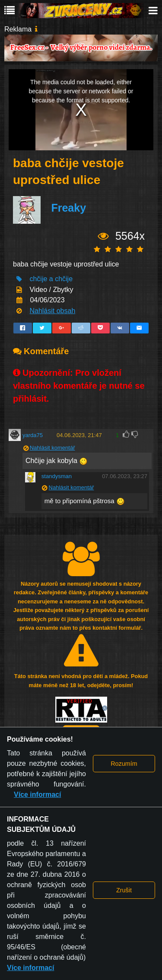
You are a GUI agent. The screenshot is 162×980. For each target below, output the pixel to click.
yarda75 (32, 435)
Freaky (68, 208)
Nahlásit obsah (52, 310)
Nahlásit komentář (52, 447)
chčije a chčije (51, 278)
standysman (56, 476)
